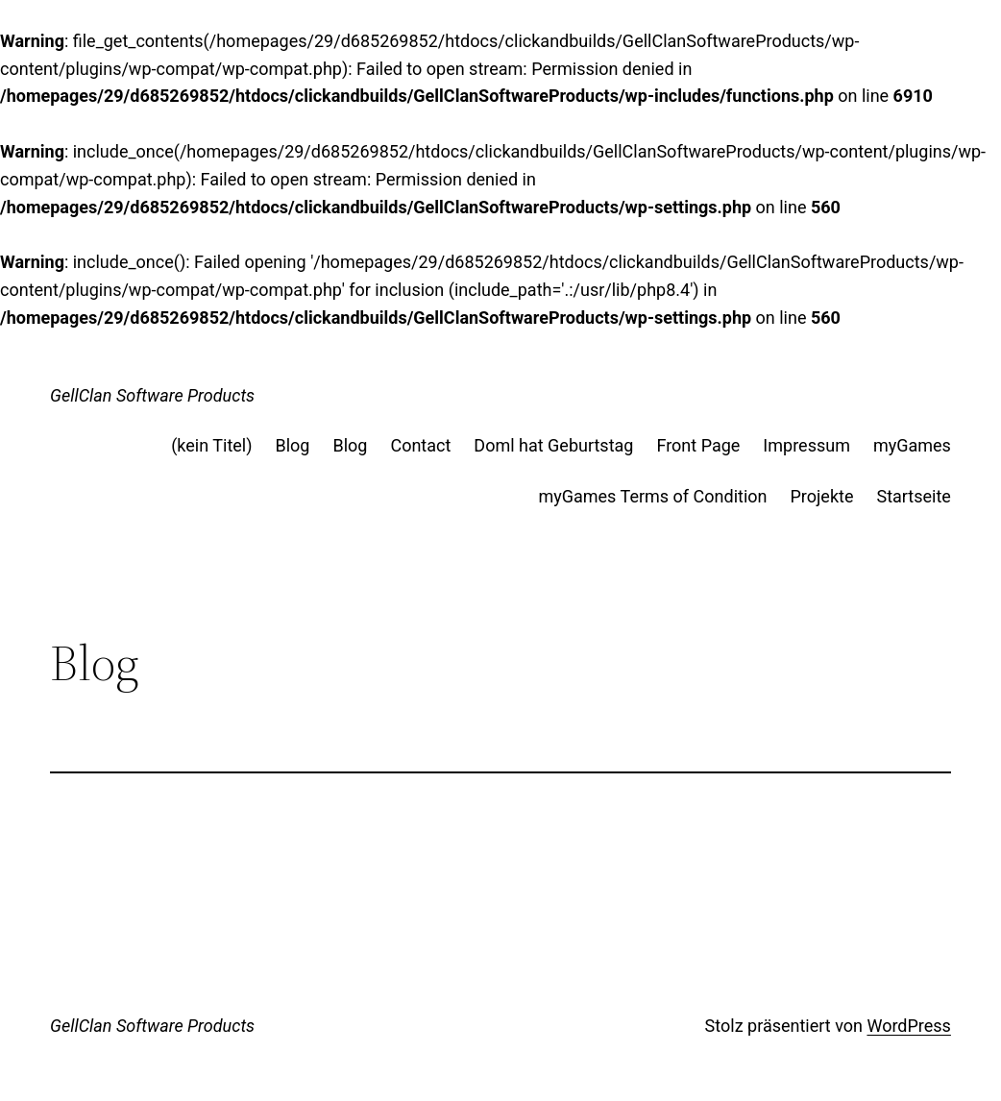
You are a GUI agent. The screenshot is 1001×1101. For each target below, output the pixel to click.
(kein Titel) (211, 445)
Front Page (698, 445)
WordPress (908, 1025)
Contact (420, 445)
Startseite (913, 496)
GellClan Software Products (152, 395)
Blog (292, 445)
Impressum (806, 445)
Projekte (822, 496)
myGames (912, 445)
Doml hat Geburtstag (553, 445)
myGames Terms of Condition (652, 496)
